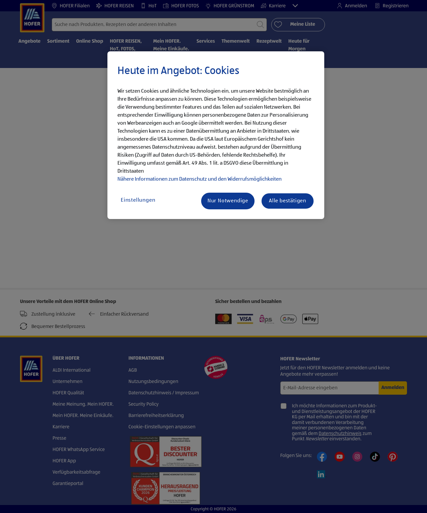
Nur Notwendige (227, 201)
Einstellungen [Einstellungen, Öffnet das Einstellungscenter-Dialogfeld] (138, 200)
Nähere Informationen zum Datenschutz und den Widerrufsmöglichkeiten (199, 179)
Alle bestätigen (287, 201)
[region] (215, 135)
